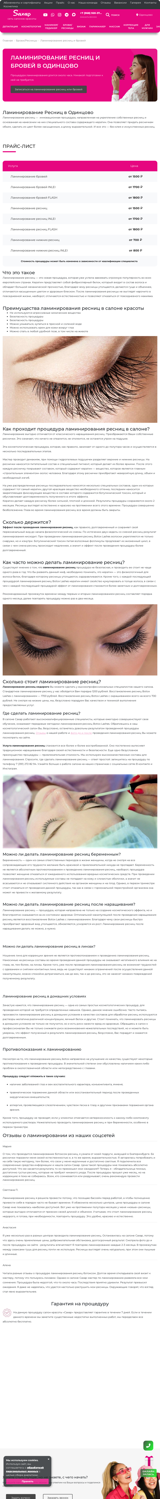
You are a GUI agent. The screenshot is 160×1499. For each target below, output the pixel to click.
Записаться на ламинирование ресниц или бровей (48, 89)
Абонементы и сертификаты (22, 2)
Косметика (11, 6)
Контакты (150, 2)
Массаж (114, 26)
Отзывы (106, 2)
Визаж (81, 26)
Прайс (60, 2)
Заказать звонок (88, 17)
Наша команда (87, 2)
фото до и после (81, 733)
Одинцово (146, 14)
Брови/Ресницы (67, 26)
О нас (71, 2)
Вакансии (120, 2)
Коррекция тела (131, 26)
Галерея (135, 2)
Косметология (31, 26)
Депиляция (10, 26)
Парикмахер (97, 26)
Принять (27, 1481)
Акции (48, 2)
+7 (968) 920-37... (91, 13)
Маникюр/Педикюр (51, 26)
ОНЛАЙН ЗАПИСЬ (148, 1473)
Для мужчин (147, 26)
